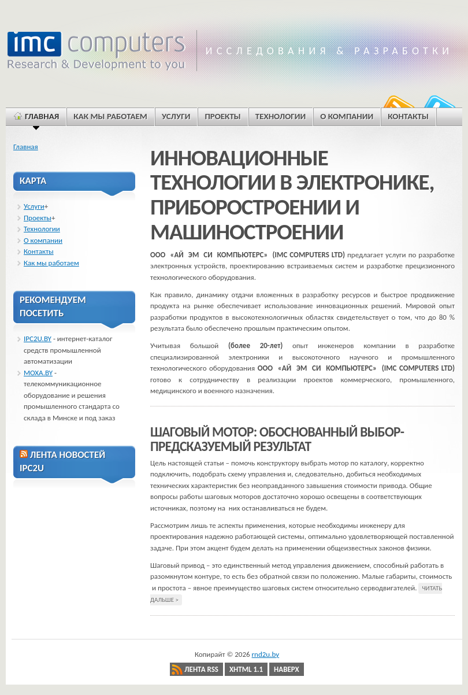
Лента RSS (201, 669)
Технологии (42, 228)
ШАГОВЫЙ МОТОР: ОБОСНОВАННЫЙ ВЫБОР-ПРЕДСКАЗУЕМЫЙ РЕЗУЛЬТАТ (277, 439)
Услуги (34, 206)
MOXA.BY (38, 372)
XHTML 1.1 (246, 669)
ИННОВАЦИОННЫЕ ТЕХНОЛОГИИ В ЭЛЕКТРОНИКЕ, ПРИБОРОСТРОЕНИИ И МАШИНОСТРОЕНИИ (292, 195)
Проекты (37, 217)
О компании (43, 240)
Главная (25, 146)
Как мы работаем (51, 262)
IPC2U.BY (37, 338)
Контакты (39, 251)
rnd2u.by (266, 654)
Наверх (286, 669)
